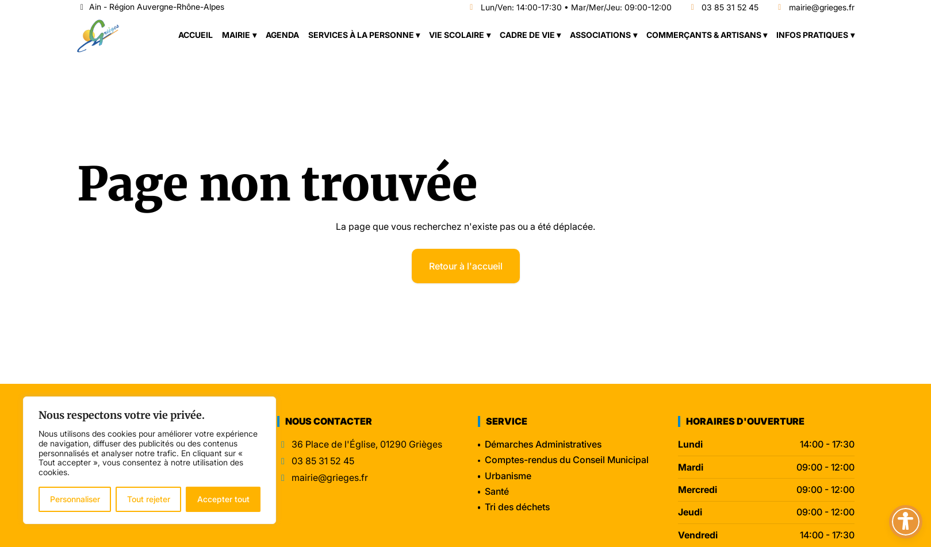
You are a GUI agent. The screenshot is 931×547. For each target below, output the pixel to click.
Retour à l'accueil (466, 266)
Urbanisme (508, 475)
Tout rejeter (148, 499)
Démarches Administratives (543, 444)
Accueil (195, 35)
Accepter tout (223, 499)
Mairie (236, 35)
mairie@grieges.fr (815, 8)
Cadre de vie (527, 35)
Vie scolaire (456, 35)
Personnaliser (75, 499)
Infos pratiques (812, 35)
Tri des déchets (517, 507)
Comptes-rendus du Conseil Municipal (567, 459)
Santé (497, 491)
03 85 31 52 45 (723, 8)
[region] (149, 460)
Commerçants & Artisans (703, 35)
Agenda (282, 35)
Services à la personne (361, 35)
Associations (600, 35)
